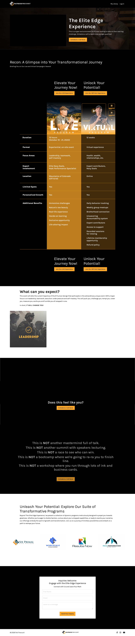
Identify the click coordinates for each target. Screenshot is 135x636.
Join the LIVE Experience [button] (64, 93)
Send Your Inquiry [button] (67, 614)
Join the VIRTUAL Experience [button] (95, 93)
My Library (114, 4)
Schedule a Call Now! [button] (78, 40)
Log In (122, 4)
